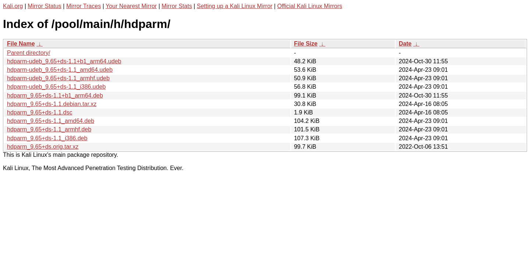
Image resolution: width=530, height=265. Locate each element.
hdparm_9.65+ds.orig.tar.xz (42, 147)
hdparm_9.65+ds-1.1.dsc (39, 112)
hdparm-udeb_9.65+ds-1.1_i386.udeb (56, 87)
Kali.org (13, 6)
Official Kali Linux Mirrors (309, 6)
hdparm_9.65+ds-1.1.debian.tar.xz (51, 104)
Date (405, 43)
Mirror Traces (83, 6)
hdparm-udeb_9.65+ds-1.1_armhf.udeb (58, 78)
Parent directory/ (28, 53)
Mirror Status (44, 6)
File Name (21, 43)
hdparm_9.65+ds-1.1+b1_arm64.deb (55, 95)
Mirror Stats (177, 6)
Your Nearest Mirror (131, 6)
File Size (306, 43)
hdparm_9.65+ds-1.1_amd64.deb (50, 121)
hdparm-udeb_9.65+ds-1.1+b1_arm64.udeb (64, 61)
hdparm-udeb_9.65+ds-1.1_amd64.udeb (60, 70)
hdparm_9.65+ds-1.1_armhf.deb (49, 129)
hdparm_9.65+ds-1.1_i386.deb (47, 138)
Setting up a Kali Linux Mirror (234, 6)
